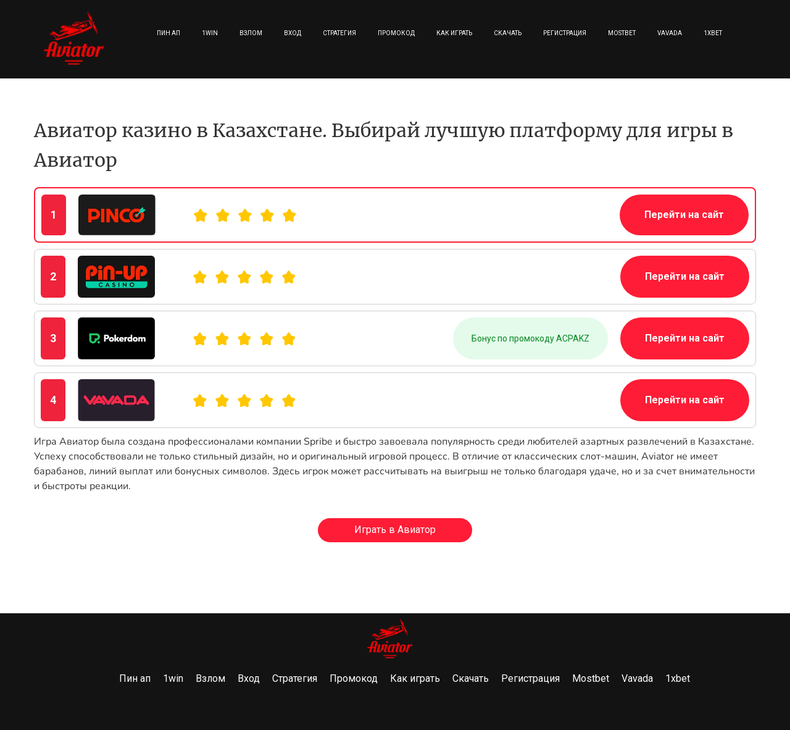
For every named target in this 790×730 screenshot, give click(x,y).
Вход (292, 33)
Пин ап (168, 33)
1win (210, 33)
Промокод (396, 33)
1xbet (713, 33)
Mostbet (622, 33)
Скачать (508, 33)
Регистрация (564, 33)
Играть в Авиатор (395, 529)
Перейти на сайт (684, 214)
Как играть (454, 33)
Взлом (250, 33)
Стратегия (339, 33)
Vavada (669, 33)
